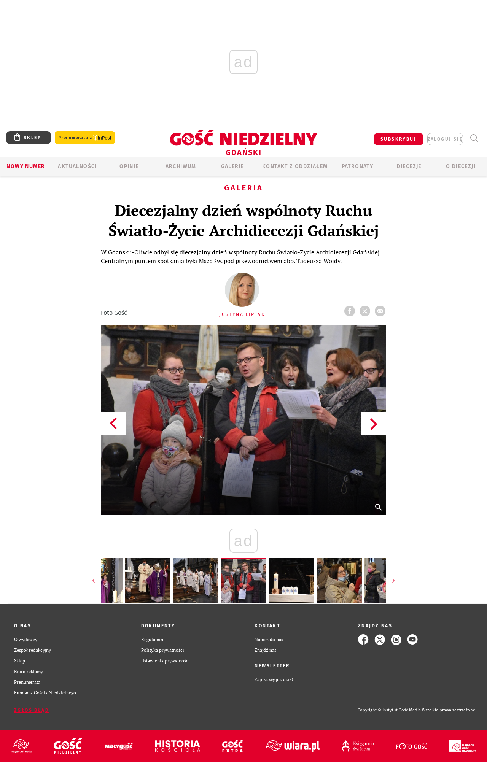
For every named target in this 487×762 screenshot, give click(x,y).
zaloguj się (445, 139)
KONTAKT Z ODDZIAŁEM (295, 166)
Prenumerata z (84, 137)
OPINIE (128, 166)
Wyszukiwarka (474, 138)
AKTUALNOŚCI (77, 166)
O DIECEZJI (461, 166)
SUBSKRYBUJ (398, 139)
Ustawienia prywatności (165, 661)
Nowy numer (25, 166)
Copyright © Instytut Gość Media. (390, 710)
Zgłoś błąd (31, 710)
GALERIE (232, 166)
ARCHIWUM (181, 166)
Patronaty (358, 166)
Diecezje (409, 166)
